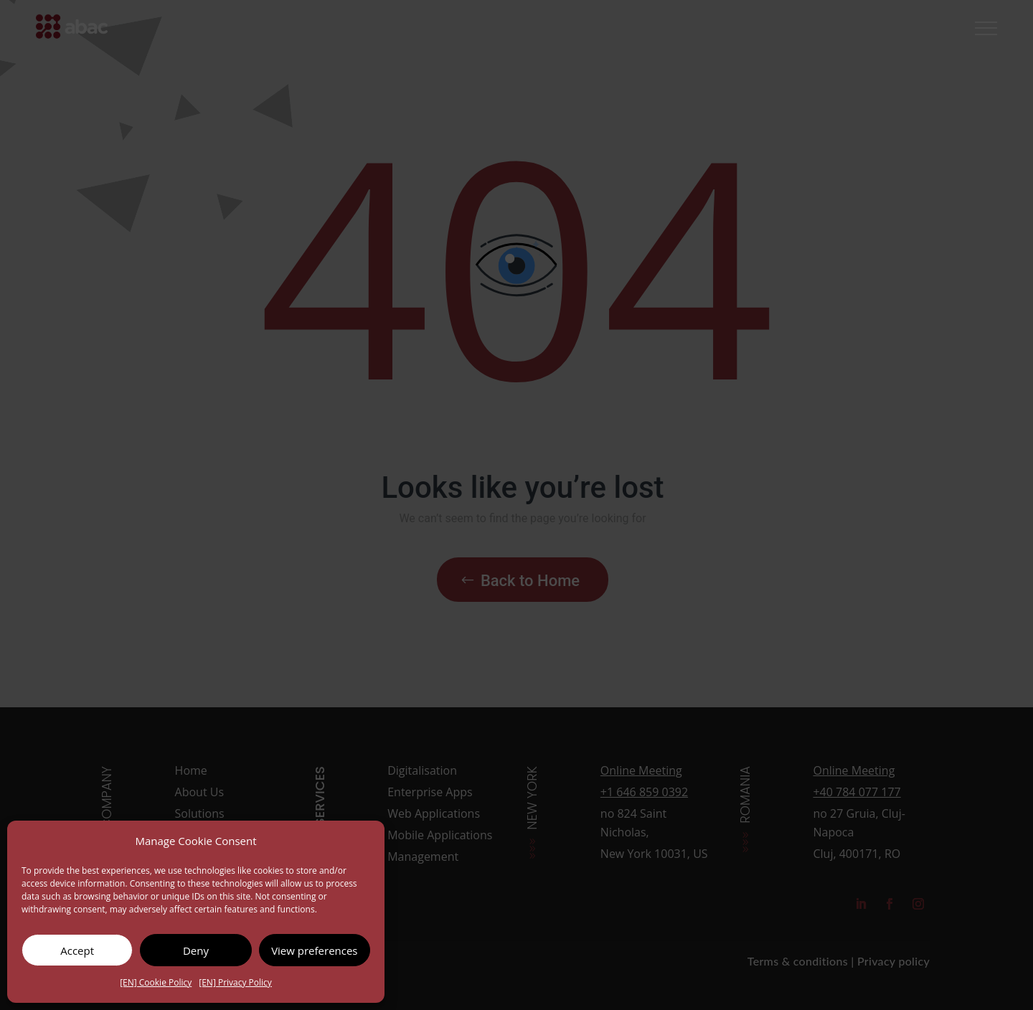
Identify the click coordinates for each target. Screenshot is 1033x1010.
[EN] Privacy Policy (235, 982)
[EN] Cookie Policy (156, 982)
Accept (77, 950)
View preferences (314, 950)
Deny (196, 950)
